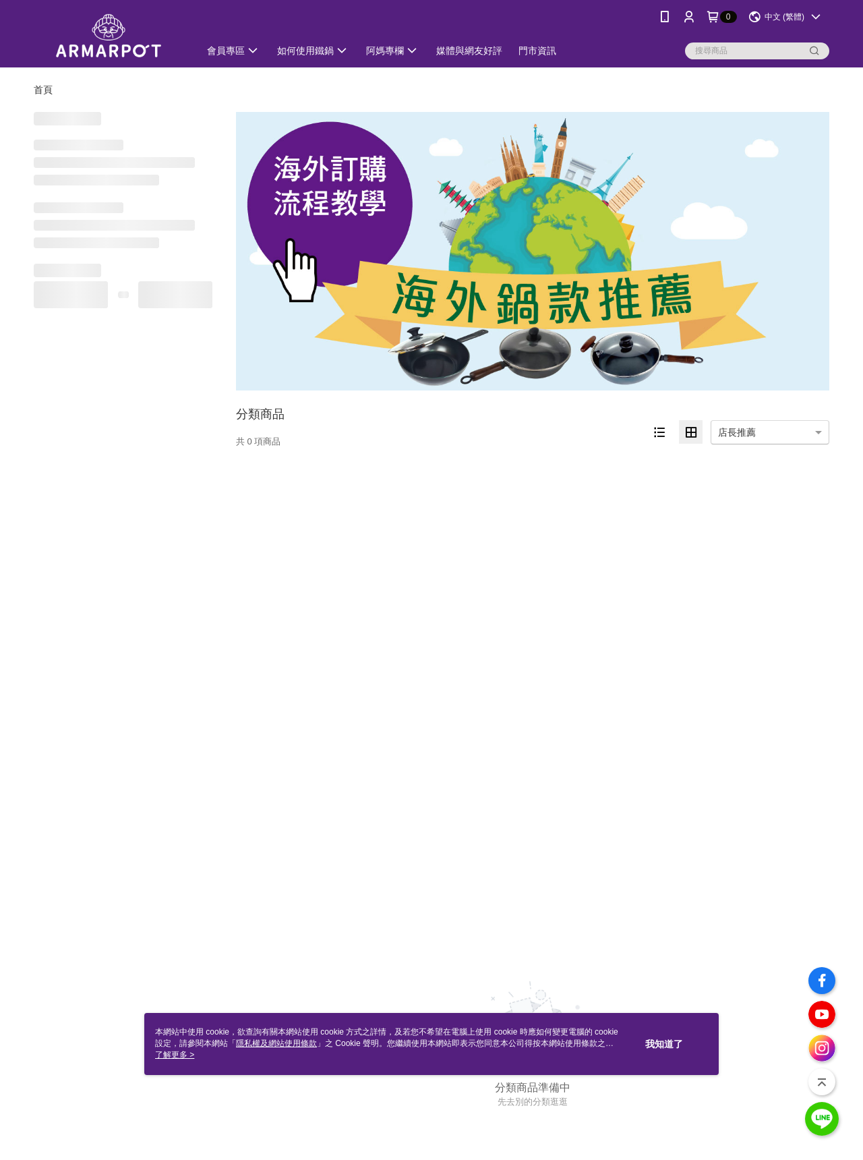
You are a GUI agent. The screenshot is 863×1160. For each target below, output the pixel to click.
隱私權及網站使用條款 (276, 1043)
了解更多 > (174, 1055)
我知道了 (664, 1044)
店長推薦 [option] (737, 432)
